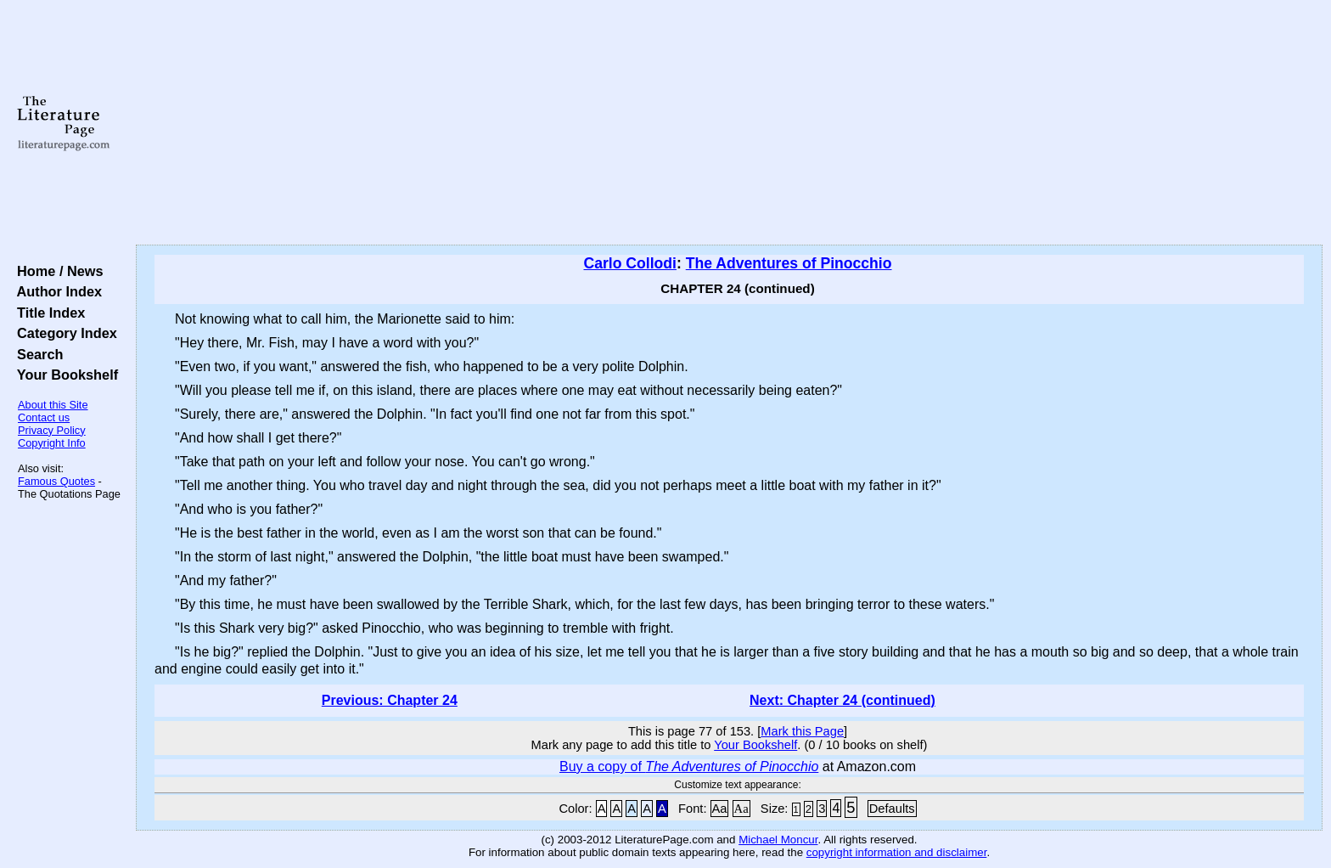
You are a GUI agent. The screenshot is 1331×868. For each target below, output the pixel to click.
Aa (719, 808)
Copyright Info (52, 443)
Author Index (55, 291)
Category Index (63, 333)
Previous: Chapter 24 (390, 700)
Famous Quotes (56, 481)
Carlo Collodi (630, 263)
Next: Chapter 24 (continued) (842, 700)
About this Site (53, 404)
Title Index (47, 312)
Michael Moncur (778, 839)
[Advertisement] (729, 123)
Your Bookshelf (63, 374)
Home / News (56, 271)
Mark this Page (802, 731)
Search (36, 354)
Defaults (892, 808)
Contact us (44, 417)
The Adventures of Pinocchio (789, 263)
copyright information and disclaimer (896, 852)
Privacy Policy (52, 430)
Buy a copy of (688, 766)
